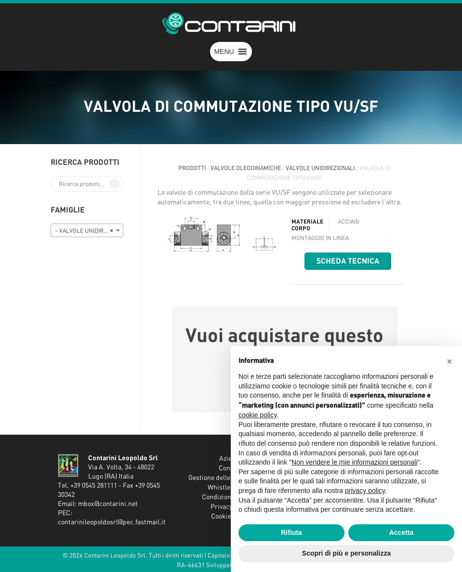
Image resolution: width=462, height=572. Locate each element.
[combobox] (87, 230)
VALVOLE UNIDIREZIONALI (320, 168)
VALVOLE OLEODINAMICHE (246, 168)
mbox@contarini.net (108, 504)
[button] (224, 51)
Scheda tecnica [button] (348, 261)
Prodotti (192, 168)
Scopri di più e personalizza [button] (346, 553)
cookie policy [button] (257, 415)
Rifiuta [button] (291, 532)
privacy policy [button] (365, 490)
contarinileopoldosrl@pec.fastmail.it (112, 522)
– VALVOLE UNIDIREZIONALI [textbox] (89, 231)
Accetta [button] (401, 532)
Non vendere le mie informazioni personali (354, 462)
